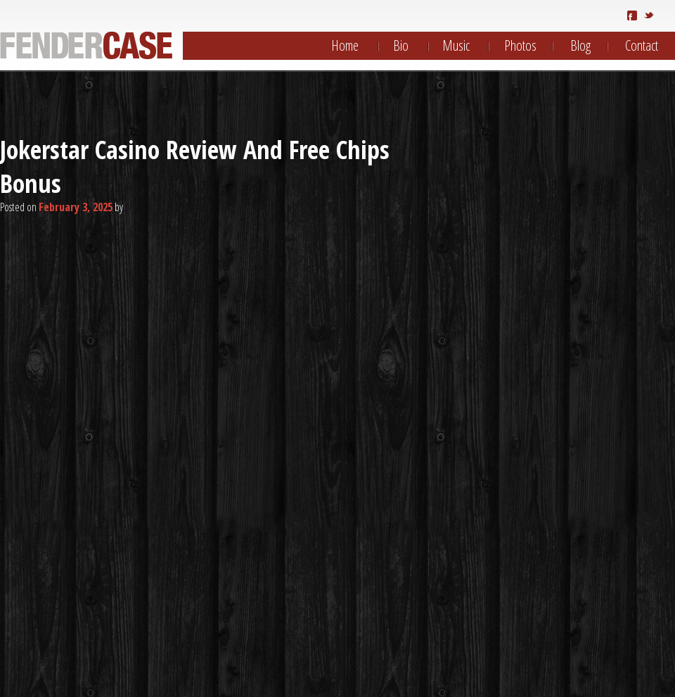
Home (345, 45)
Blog (580, 45)
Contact (641, 45)
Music (456, 45)
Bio (401, 45)
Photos (520, 45)
